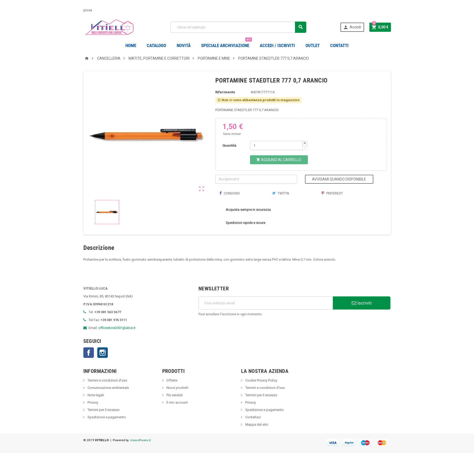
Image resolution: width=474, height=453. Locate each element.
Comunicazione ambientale (108, 388)
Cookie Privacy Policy (260, 380)
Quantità (229, 145)
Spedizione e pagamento (106, 417)
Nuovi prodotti (177, 388)
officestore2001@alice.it (116, 328)
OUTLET (312, 45)
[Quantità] (276, 145)
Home (130, 45)
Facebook (88, 352)
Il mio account (177, 402)
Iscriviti (362, 303)
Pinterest (332, 193)
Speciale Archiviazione (226, 43)
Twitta (280, 193)
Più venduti (174, 395)
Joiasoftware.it (140, 440)
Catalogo (156, 45)
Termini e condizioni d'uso (107, 380)
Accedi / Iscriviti (277, 45)
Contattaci (252, 417)
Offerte (171, 380)
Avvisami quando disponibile (339, 179)
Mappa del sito (256, 424)
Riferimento (225, 92)
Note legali (95, 395)
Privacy (92, 402)
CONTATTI (339, 45)
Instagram (102, 352)
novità (184, 45)
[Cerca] (238, 27)
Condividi (229, 193)
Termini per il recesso (103, 410)
